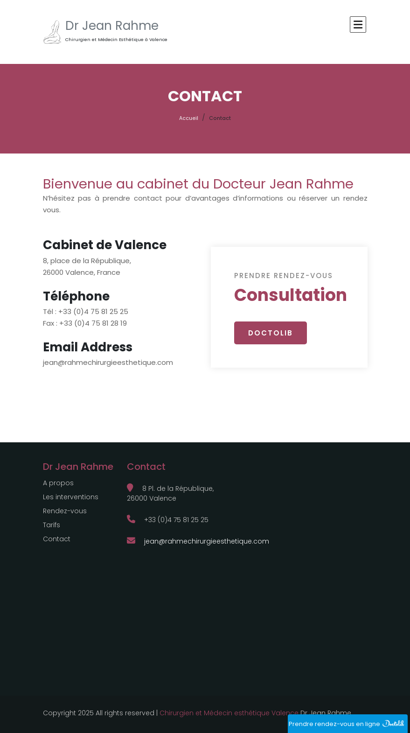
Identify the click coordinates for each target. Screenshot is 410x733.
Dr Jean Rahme (112, 26)
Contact (56, 539)
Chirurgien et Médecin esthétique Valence (229, 713)
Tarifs (51, 525)
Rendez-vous (65, 511)
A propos (58, 483)
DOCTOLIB (270, 333)
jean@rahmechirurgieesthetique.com (198, 541)
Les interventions (70, 497)
